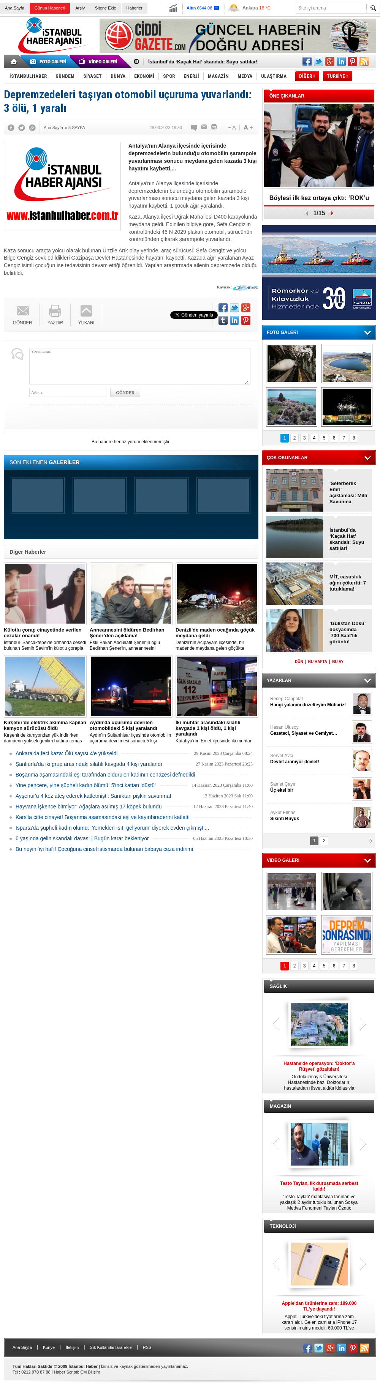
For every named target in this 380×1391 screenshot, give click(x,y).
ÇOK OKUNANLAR (287, 457)
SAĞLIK (278, 986)
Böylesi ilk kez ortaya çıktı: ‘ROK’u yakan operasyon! (319, 200)
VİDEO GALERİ (283, 860)
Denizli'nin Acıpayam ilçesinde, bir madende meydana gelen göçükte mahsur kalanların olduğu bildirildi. (217, 639)
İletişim (72, 1347)
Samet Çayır (310, 787)
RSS (147, 1347)
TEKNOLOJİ (283, 1226)
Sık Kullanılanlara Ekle (111, 1347)
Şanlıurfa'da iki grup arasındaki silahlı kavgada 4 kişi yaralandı (89, 764)
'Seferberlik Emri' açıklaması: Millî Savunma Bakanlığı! (348, 492)
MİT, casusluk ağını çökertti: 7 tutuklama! (347, 583)
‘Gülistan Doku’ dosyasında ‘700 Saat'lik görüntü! (347, 632)
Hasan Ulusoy (310, 730)
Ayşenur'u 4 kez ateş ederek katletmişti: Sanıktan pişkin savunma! (93, 796)
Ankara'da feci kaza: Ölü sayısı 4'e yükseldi (66, 753)
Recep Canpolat (310, 702)
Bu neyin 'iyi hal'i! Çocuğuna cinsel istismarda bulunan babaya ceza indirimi (104, 849)
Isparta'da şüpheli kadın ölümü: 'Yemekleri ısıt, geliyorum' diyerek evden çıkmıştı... (112, 828)
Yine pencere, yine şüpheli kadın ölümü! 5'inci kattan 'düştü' (86, 785)
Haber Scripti (66, 1372)
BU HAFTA (317, 662)
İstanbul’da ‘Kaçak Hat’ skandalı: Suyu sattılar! (203, 62)
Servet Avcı (310, 759)
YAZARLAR (279, 680)
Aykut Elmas (310, 816)
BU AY (338, 662)
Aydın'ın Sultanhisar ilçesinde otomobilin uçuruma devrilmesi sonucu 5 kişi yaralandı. (131, 732)
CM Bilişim (90, 1372)
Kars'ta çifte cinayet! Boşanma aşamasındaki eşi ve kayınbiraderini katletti (103, 817)
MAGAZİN (280, 1106)
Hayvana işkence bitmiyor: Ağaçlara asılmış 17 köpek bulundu (89, 806)
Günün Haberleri (50, 8)
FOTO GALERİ (282, 332)
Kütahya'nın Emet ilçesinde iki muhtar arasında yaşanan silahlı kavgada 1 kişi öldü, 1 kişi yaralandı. (217, 732)
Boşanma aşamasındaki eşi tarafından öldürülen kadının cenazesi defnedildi (105, 775)
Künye (49, 1347)
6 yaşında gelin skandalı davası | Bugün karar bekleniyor (82, 838)
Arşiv (79, 8)
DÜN (299, 662)
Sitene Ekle (105, 8)
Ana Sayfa (14, 8)
